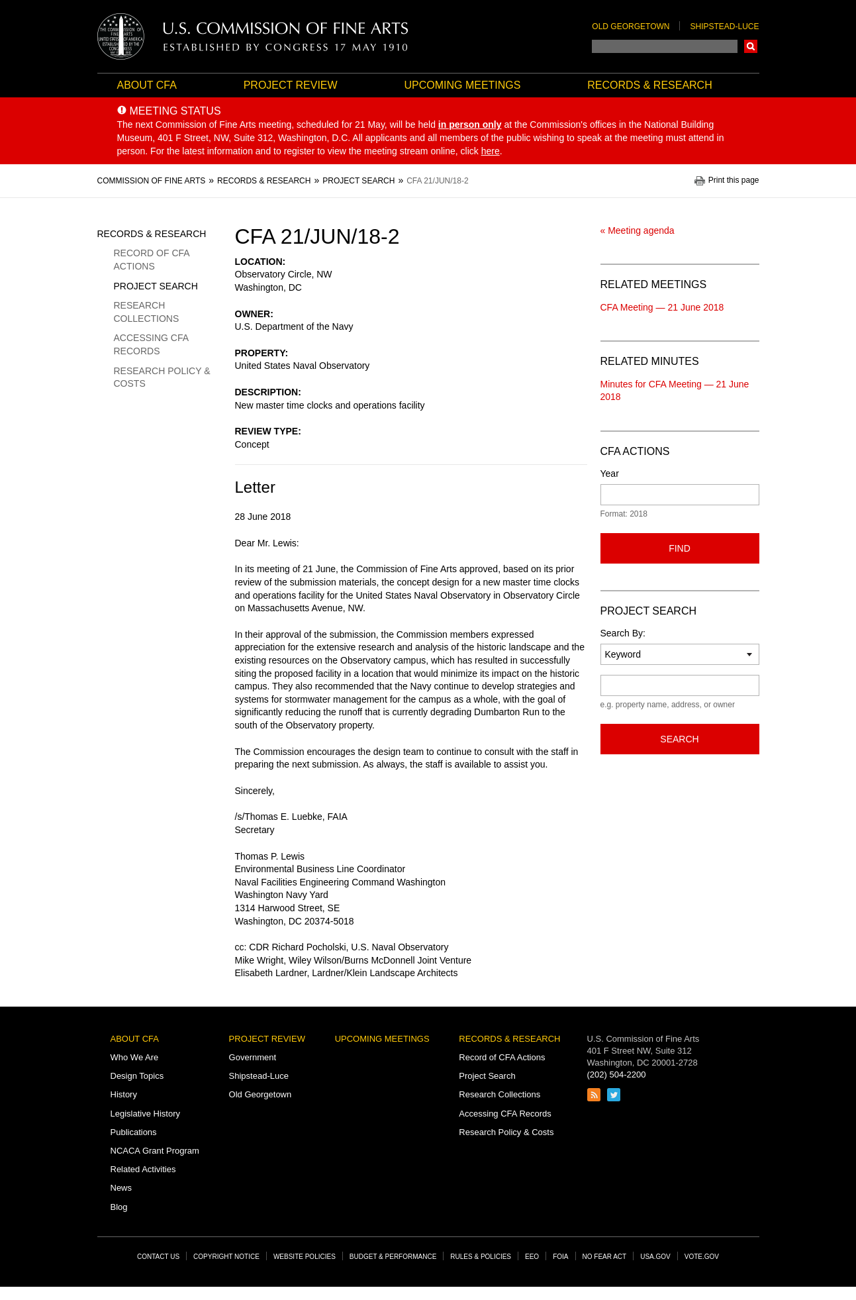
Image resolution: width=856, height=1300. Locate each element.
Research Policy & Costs (162, 377)
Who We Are (135, 1057)
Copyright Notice (226, 1256)
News (121, 1188)
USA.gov (655, 1256)
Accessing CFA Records (151, 344)
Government (253, 1057)
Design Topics (137, 1076)
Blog (119, 1207)
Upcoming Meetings (462, 85)
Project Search (156, 286)
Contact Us (158, 1256)
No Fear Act (605, 1256)
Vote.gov (702, 1256)
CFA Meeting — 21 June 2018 (662, 307)
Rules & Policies (480, 1256)
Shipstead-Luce (724, 26)
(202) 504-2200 (616, 1074)
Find (679, 548)
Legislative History (146, 1114)
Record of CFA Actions (151, 260)
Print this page (733, 180)
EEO (532, 1256)
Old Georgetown (630, 26)
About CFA (147, 85)
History (124, 1094)
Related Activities (143, 1169)
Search (750, 46)
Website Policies (304, 1256)
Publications (134, 1132)
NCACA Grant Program (155, 1151)
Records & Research (649, 85)
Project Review (291, 85)
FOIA (560, 1256)
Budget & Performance (393, 1256)
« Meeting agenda (637, 230)
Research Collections (146, 312)
